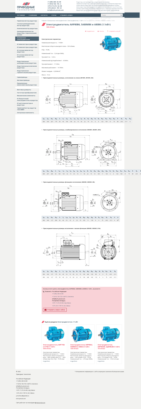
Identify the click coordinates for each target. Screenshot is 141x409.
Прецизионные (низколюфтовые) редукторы (27, 84)
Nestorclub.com (41, 403)
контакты (44, 15)
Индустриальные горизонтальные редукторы (26, 71)
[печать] (100, 31)
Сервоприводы (22, 77)
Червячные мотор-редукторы (27, 21)
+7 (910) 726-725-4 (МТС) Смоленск (63, 296)
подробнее (46, 361)
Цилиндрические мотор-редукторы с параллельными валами (27, 33)
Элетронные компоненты (25, 112)
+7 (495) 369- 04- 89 (54, 2)
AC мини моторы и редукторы (27, 44)
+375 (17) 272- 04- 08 (54, 6)
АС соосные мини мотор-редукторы (25, 51)
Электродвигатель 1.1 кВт (75, 20)
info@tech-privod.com (55, 10)
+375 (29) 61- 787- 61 (54, 8)
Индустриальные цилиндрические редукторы (26, 62)
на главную (21, 15)
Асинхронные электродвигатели (23, 38)
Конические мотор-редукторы (27, 28)
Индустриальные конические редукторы (27, 67)
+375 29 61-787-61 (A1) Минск (61, 306)
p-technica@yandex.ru (22, 396)
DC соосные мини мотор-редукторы (25, 55)
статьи (53, 15)
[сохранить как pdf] (114, 31)
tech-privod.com (21, 398)
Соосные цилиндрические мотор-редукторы (26, 24)
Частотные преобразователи (27, 93)
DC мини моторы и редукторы (27, 47)
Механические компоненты (26, 95)
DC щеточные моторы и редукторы (25, 104)
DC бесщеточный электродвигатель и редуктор (27, 99)
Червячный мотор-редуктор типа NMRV (26, 109)
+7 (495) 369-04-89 (57, 294)
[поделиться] (90, 31)
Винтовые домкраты (24, 90)
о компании (33, 15)
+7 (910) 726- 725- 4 (54, 4)
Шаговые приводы (23, 80)
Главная (44, 20)
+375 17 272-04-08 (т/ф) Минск (61, 303)
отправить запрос (66, 15)
